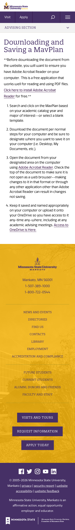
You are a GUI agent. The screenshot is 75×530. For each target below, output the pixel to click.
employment (37, 349)
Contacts (37, 334)
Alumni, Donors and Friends (37, 387)
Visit (7, 17)
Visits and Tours (37, 417)
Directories (37, 319)
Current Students (37, 380)
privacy (27, 486)
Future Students (38, 372)
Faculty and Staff (37, 394)
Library (37, 341)
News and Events (37, 312)
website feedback (47, 491)
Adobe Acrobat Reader (35, 167)
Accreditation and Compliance (37, 356)
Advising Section (37, 27)
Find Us (37, 327)
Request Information (37, 431)
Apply (24, 17)
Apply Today (37, 445)
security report (44, 486)
